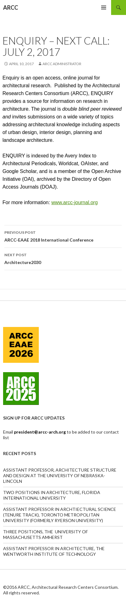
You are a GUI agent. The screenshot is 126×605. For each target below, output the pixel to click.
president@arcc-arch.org (40, 432)
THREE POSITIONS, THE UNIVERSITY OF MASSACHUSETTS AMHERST (45, 534)
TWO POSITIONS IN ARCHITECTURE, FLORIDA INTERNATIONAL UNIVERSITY (51, 495)
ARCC (10, 7)
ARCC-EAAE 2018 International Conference (63, 235)
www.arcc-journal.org (74, 202)
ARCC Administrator (62, 63)
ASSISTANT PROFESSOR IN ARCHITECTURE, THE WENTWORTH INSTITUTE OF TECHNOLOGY (54, 551)
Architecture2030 (63, 258)
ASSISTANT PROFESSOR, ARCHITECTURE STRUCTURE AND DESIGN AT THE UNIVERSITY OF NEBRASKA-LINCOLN (59, 475)
